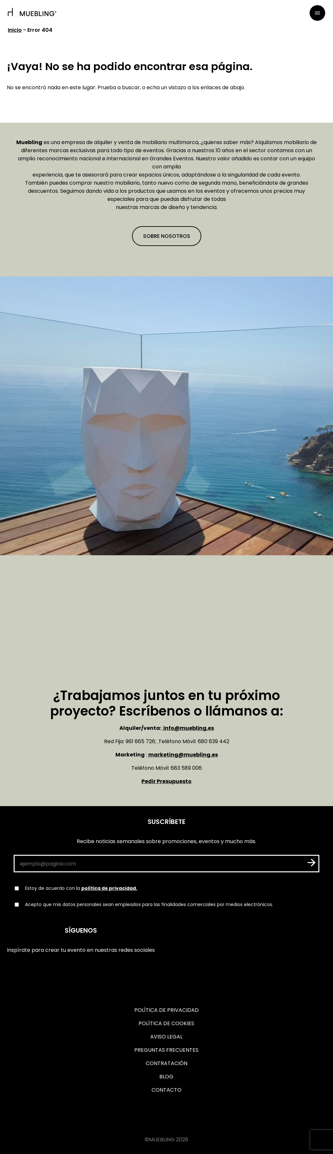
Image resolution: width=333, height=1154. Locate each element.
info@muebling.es (188, 728)
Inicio (15, 30)
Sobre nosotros (166, 236)
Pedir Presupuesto (166, 781)
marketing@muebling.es (183, 754)
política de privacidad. (109, 888)
